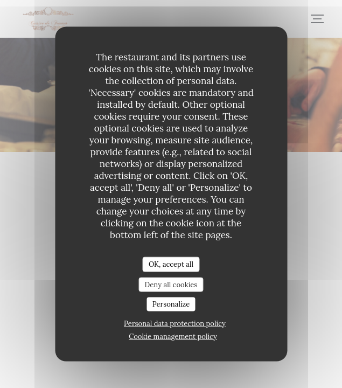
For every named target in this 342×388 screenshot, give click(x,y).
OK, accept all (171, 264)
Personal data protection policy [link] (175, 323)
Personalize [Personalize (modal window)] (171, 304)
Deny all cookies (171, 284)
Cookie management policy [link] (173, 336)
